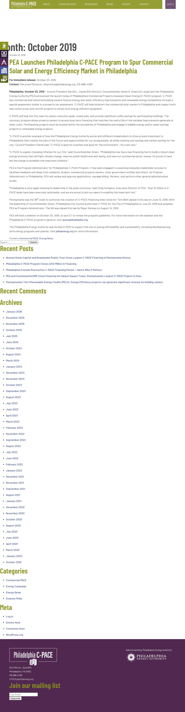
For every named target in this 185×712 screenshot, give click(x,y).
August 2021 (13, 494)
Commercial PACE (28, 238)
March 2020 (12, 549)
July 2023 (11, 403)
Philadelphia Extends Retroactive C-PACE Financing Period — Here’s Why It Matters (54, 269)
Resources (91, 4)
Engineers (4, 62)
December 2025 (15, 317)
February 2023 (14, 427)
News (109, 4)
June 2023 (12, 409)
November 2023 (15, 378)
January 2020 (14, 556)
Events (126, 4)
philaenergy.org (65, 231)
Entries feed (13, 622)
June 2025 (12, 342)
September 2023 (16, 391)
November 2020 (15, 513)
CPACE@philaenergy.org (21, 679)
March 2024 (12, 360)
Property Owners (4, 46)
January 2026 (14, 311)
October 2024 (14, 348)
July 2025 (11, 336)
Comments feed (15, 628)
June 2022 (12, 458)
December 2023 (15, 372)
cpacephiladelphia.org (75, 219)
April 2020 (12, 543)
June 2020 (12, 537)
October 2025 (14, 329)
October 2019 (13, 562)
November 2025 (15, 323)
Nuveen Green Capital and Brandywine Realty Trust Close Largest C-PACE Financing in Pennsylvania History (68, 257)
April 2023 (12, 415)
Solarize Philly (14, 598)
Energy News (46, 238)
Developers (4, 70)
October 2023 (14, 384)
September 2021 (15, 488)
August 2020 (13, 525)
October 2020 (14, 519)
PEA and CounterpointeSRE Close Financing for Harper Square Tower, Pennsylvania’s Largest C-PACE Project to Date (73, 276)
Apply (170, 4)
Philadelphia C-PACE (23, 5)
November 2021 (15, 482)
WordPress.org (14, 634)
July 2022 (11, 452)
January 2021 (14, 501)
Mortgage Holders (4, 79)
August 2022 (13, 446)
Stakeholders (67, 4)
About (46, 4)
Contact (144, 4)
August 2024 (13, 354)
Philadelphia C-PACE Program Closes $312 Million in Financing (41, 263)
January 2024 (14, 366)
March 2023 (12, 421)
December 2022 (15, 433)
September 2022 (16, 439)
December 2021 (15, 476)
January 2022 (14, 470)
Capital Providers (4, 54)
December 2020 (15, 507)
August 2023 (13, 397)
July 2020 (11, 531)
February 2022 (14, 464)
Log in (9, 616)
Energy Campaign (16, 586)
